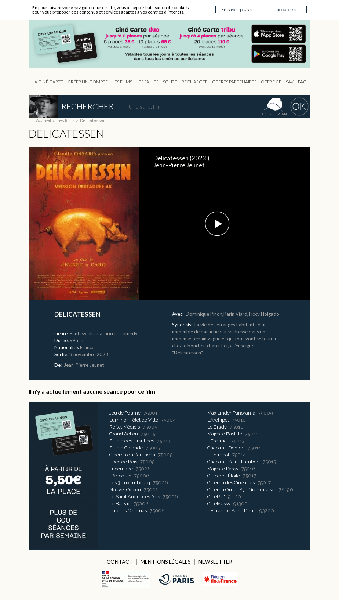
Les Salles (147, 81)
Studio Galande (126, 448)
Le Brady (217, 427)
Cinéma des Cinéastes (231, 482)
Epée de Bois (123, 462)
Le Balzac (120, 503)
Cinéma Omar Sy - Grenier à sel (241, 489)
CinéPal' (216, 496)
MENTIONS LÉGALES (166, 562)
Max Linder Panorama (231, 413)
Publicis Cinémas (128, 510)
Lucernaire (121, 468)
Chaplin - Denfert (226, 448)
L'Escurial (217, 441)
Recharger (195, 81)
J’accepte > (285, 9)
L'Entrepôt (218, 455)
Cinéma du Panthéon (132, 455)
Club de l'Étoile (223, 475)
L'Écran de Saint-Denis (231, 510)
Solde (170, 81)
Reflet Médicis (124, 427)
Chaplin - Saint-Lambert (233, 462)
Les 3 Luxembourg (129, 482)
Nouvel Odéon (125, 489)
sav (290, 81)
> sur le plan (274, 114)
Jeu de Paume (125, 413)
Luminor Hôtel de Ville (133, 420)
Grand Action (123, 434)
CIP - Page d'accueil (173, 43)
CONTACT (120, 562)
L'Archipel (218, 420)
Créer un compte (88, 81)
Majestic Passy (222, 468)
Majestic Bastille (224, 434)
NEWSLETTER (215, 562)
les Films (122, 81)
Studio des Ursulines (131, 441)
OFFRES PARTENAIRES (234, 81)
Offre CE (271, 81)
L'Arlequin (120, 475)
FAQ (302, 81)
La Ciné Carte (47, 81)
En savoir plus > (236, 9)
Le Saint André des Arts (134, 496)
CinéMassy (218, 503)
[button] (217, 223)
